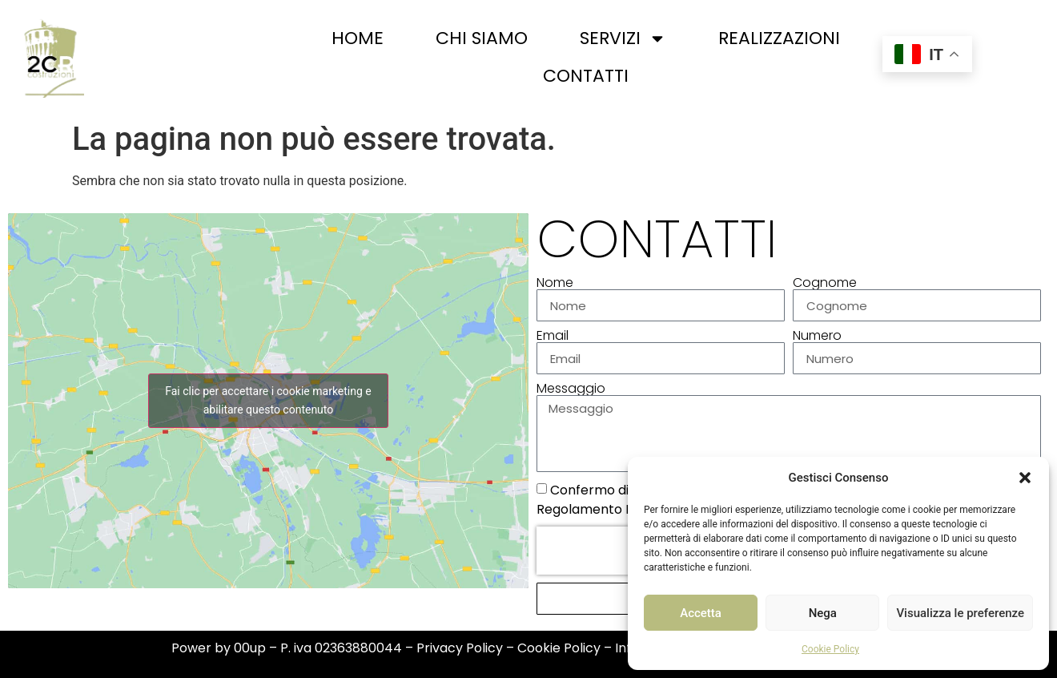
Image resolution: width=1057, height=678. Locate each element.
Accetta (700, 613)
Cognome (825, 282)
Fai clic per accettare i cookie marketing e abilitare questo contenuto (268, 400)
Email (553, 335)
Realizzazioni (779, 38)
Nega (823, 613)
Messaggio (571, 388)
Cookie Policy (830, 649)
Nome (555, 282)
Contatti (586, 75)
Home (358, 38)
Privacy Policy (459, 648)
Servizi (623, 38)
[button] (1025, 478)
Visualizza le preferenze (960, 613)
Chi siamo (482, 38)
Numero (817, 335)
